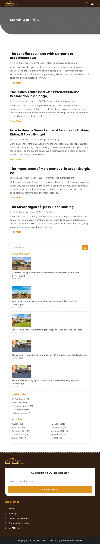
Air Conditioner (18, 399)
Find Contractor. (45, 540)
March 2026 (55, 424)
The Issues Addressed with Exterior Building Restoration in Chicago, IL (45, 94)
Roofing (13, 513)
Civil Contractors (19, 413)
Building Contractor (21, 406)
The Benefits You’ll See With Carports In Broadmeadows (41, 56)
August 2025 (17, 438)
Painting (50, 212)
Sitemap (78, 540)
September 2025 (57, 434)
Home (12, 508)
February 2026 (18, 427)
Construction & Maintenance (62, 62)
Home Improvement (19, 518)
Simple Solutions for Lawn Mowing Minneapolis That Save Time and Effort (47, 330)
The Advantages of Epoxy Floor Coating (42, 207)
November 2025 (57, 431)
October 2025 (18, 434)
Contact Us (14, 527)
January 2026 (56, 427)
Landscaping (53, 139)
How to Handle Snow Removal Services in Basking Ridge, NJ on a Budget (49, 132)
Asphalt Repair (18, 402)
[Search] (85, 247)
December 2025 (19, 431)
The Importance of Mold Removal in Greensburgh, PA (50, 171)
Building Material (19, 409)
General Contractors (19, 523)
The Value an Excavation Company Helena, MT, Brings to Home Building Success (50, 355)
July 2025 (54, 438)
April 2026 (16, 424)
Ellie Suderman (21, 62)
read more (15, 82)
